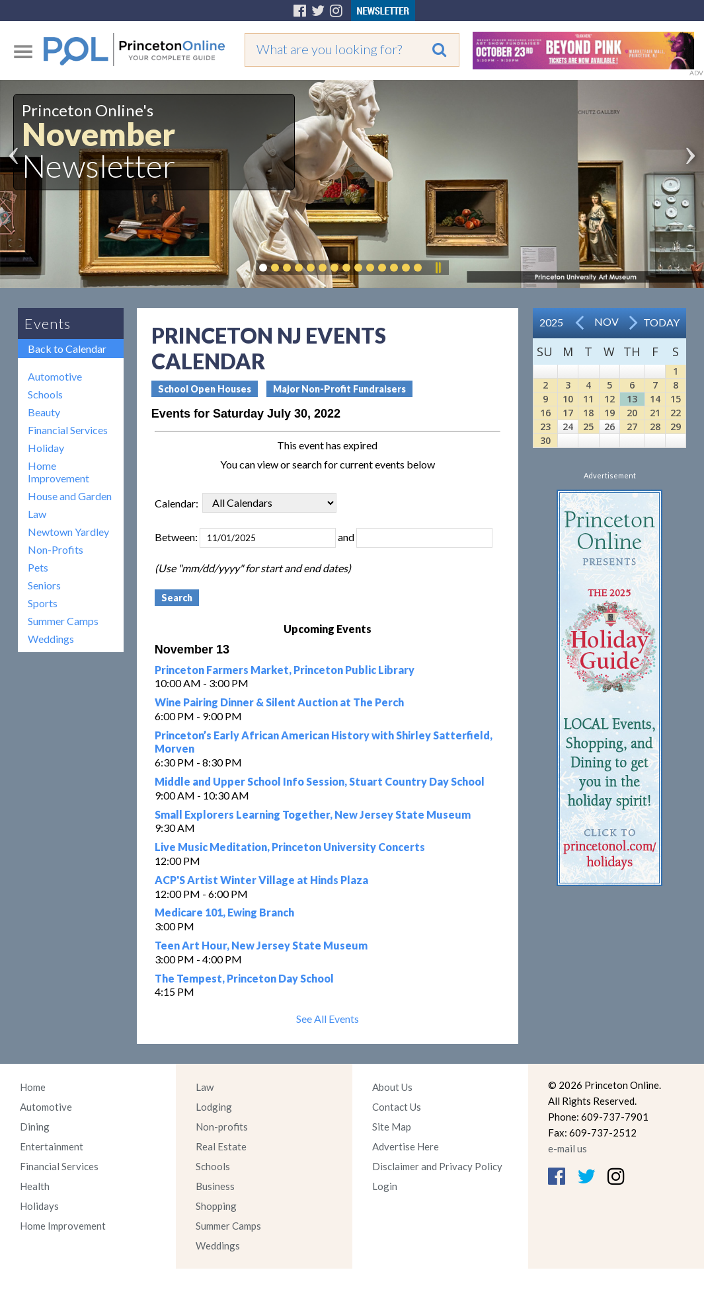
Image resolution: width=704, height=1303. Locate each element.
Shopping (216, 1206)
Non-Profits (55, 549)
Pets (38, 567)
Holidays (39, 1206)
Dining (35, 1127)
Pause (438, 268)
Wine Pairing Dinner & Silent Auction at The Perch (279, 702)
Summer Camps (63, 620)
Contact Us (396, 1107)
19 (609, 412)
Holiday (46, 447)
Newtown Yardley (68, 531)
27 (632, 426)
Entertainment (51, 1146)
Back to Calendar (67, 348)
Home (33, 1087)
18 (588, 412)
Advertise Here (405, 1146)
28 (655, 426)
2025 (551, 322)
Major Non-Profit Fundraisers (339, 388)
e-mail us (567, 1148)
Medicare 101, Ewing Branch (224, 912)
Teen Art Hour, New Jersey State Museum (261, 945)
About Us (392, 1087)
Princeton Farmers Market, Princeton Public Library (284, 669)
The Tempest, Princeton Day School (244, 978)
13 (632, 398)
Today (661, 322)
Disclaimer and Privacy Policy (437, 1166)
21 (655, 412)
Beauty (44, 412)
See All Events (327, 1018)
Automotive (55, 376)
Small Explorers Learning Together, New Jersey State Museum (313, 814)
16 (545, 412)
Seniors (44, 585)
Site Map (391, 1127)
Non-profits (222, 1127)
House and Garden (70, 496)
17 (568, 412)
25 (588, 426)
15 (675, 398)
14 (655, 398)
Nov (606, 321)
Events (47, 323)
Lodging (214, 1107)
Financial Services (68, 430)
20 (632, 412)
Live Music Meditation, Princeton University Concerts (290, 846)
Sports (43, 603)
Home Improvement (58, 471)
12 (609, 398)
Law (37, 513)
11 (588, 398)
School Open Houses (204, 388)
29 (675, 426)
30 (545, 440)
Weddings (51, 638)
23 (545, 426)
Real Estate (221, 1146)
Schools (45, 394)
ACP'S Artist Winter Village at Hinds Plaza (261, 880)
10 (568, 398)
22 (675, 412)
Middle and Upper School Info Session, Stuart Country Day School (320, 781)
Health (35, 1186)
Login (384, 1186)
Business (215, 1186)
